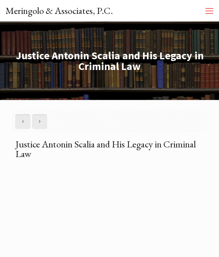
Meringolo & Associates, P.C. (59, 10)
